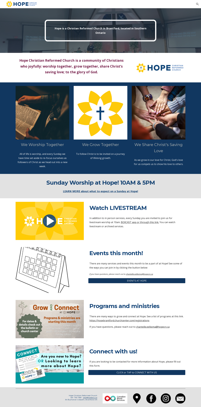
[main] (100, 31)
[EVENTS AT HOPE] (136, 281)
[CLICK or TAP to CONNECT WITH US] (136, 372)
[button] (197, 4)
